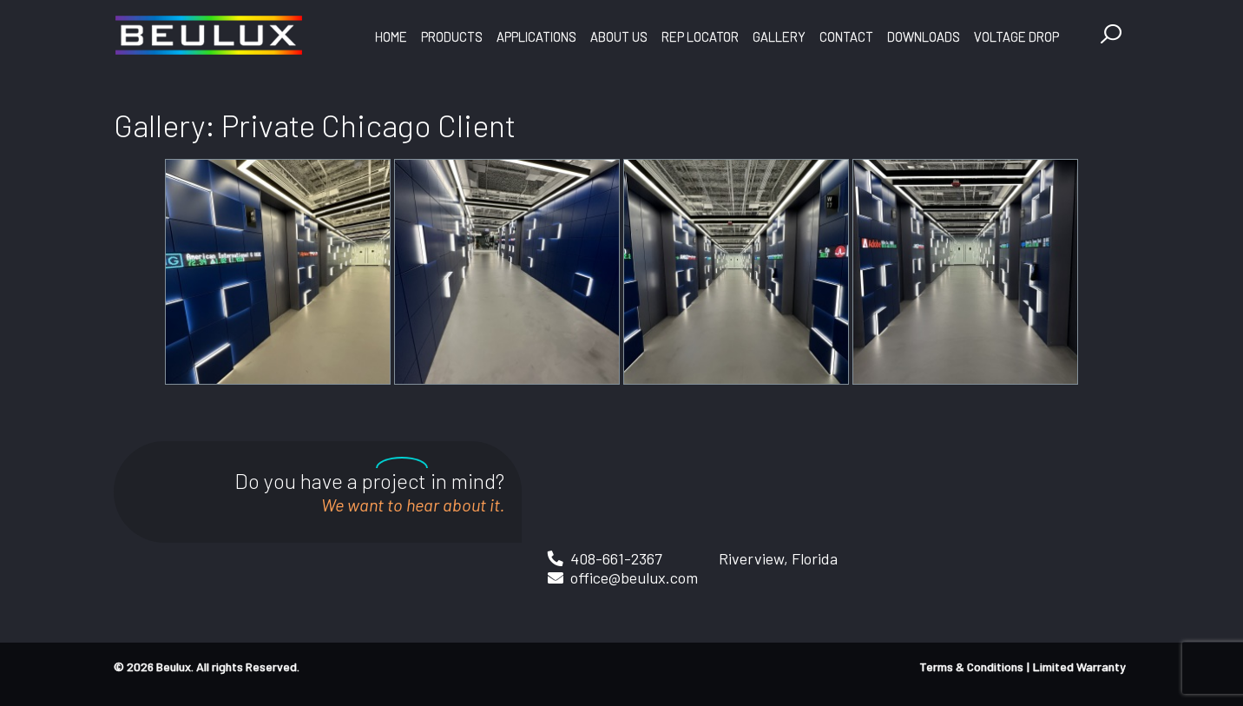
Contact (846, 36)
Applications (536, 36)
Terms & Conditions (971, 666)
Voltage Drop (1016, 36)
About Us (619, 36)
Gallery (779, 36)
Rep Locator (700, 36)
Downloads (923, 36)
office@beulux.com (634, 577)
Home (391, 36)
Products (452, 36)
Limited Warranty (1079, 666)
